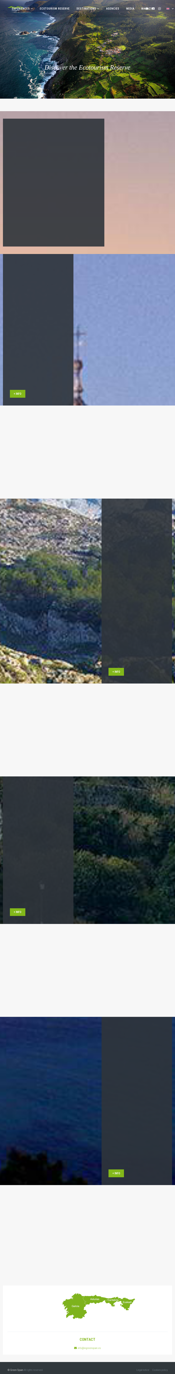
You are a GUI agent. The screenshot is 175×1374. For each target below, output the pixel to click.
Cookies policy (160, 1370)
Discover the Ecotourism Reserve (87, 67)
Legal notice (142, 1370)
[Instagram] (159, 8)
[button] (31, 8)
